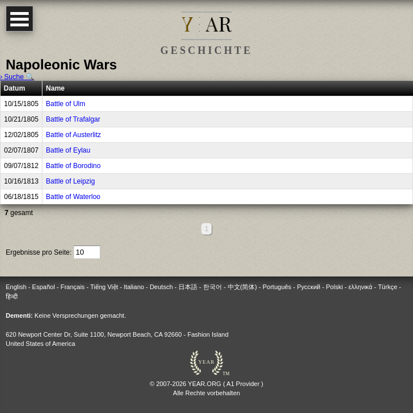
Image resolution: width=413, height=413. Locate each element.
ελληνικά (360, 286)
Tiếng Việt (104, 286)
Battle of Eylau (68, 150)
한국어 (212, 286)
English (16, 286)
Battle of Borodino (73, 166)
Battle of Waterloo (73, 197)
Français (72, 286)
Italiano (134, 286)
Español (43, 286)
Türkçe (388, 286)
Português (277, 286)
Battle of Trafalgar (73, 119)
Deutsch (161, 286)
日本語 (187, 286)
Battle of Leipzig (70, 181)
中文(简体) (242, 286)
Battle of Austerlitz (73, 135)
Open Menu (19, 19)
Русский (309, 286)
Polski (334, 286)
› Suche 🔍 (17, 77)
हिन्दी (12, 296)
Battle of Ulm (65, 104)
